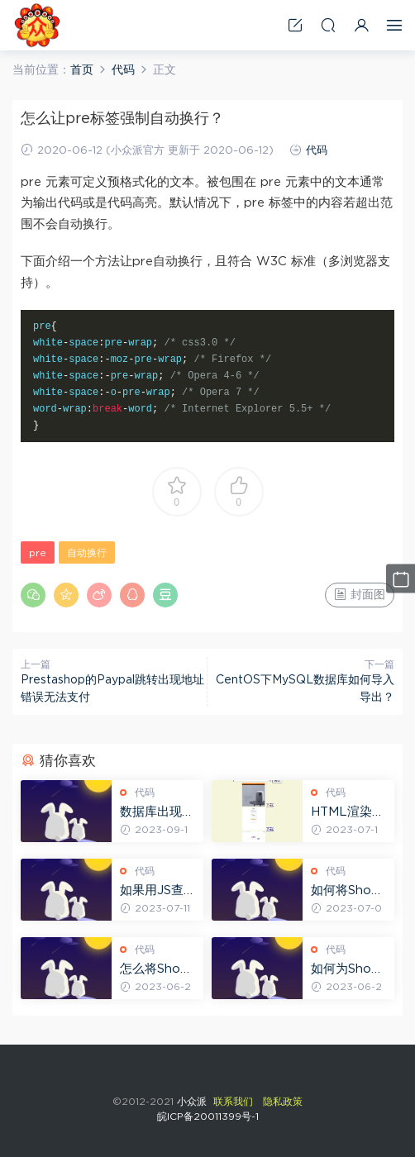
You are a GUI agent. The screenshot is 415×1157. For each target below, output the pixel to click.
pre (37, 553)
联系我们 (233, 1102)
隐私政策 (283, 1102)
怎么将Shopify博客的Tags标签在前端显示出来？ (158, 970)
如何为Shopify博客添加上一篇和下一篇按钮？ (349, 970)
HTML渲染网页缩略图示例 (348, 813)
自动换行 (87, 553)
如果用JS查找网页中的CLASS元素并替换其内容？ (158, 891)
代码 (316, 150)
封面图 (359, 594)
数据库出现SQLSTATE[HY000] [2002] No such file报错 (158, 813)
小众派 (37, 25)
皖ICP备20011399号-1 (208, 1116)
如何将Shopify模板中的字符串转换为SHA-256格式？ (349, 891)
